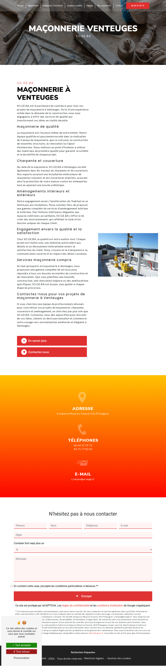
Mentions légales (94, 658)
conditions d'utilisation (110, 601)
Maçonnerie (33, 6)
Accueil (20, 6)
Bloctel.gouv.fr (96, 629)
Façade (90, 6)
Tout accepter (21, 645)
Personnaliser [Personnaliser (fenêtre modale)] (22, 658)
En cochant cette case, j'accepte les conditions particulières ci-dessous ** (56, 581)
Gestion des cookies (119, 658)
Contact (119, 6)
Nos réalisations (104, 6)
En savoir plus (34, 341)
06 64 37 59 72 (137, 6)
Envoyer (86, 592)
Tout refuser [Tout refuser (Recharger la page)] (21, 651)
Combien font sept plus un (29, 539)
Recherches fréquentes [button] (83, 652)
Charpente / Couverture (53, 6)
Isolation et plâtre (74, 6)
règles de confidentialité (76, 601)
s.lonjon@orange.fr (83, 474)
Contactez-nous (35, 352)
